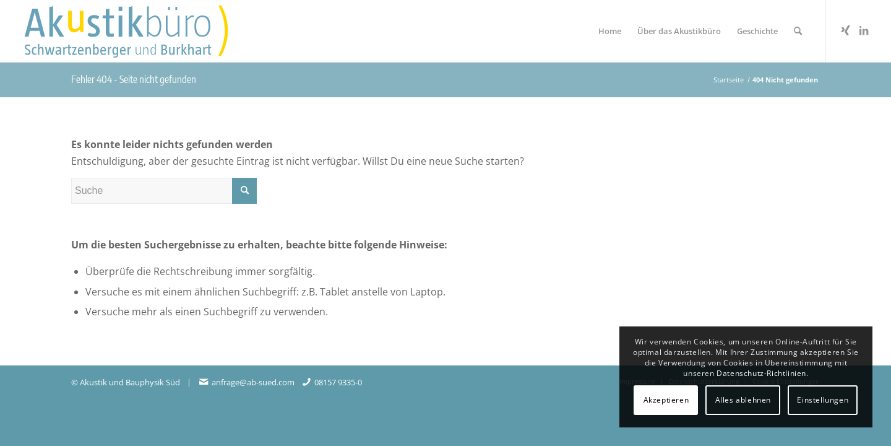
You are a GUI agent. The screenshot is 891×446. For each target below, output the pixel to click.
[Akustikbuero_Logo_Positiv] (141, 31)
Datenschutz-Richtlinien (761, 373)
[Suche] (798, 31)
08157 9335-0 (338, 382)
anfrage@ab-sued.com (253, 382)
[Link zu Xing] (845, 30)
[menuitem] (609, 31)
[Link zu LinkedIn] (863, 30)
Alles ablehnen (743, 400)
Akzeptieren (666, 400)
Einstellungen (822, 400)
